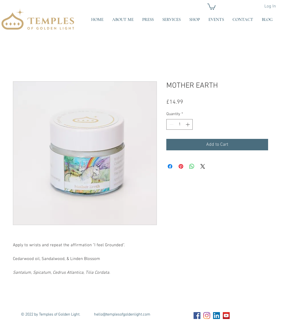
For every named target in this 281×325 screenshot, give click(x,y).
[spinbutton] (179, 124)
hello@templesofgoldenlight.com (122, 314)
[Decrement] (170, 124)
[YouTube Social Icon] (226, 315)
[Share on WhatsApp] (191, 166)
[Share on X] (202, 166)
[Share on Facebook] (170, 166)
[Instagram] (206, 315)
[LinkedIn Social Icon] (216, 315)
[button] (211, 6)
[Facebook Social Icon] (197, 315)
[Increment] (188, 124)
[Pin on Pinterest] (180, 166)
